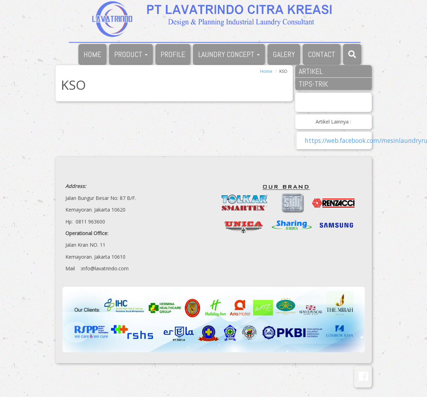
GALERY (284, 54)
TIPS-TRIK (313, 84)
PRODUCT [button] (131, 54)
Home (266, 71)
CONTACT (321, 54)
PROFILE (173, 54)
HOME (92, 54)
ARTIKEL (311, 71)
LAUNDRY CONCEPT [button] (229, 54)
